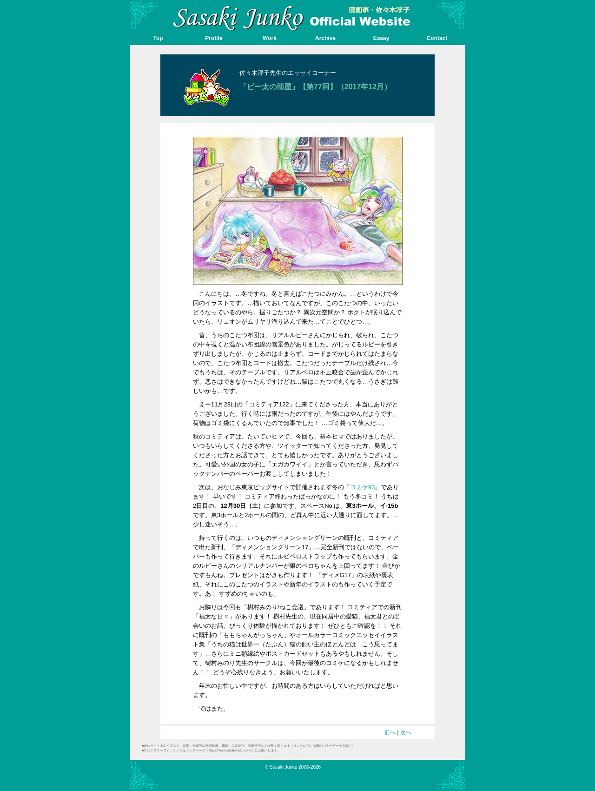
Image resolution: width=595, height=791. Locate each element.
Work (270, 38)
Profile (213, 38)
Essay (381, 38)
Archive (325, 38)
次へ (405, 732)
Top (158, 38)
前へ (390, 732)
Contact (437, 38)
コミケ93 (362, 487)
